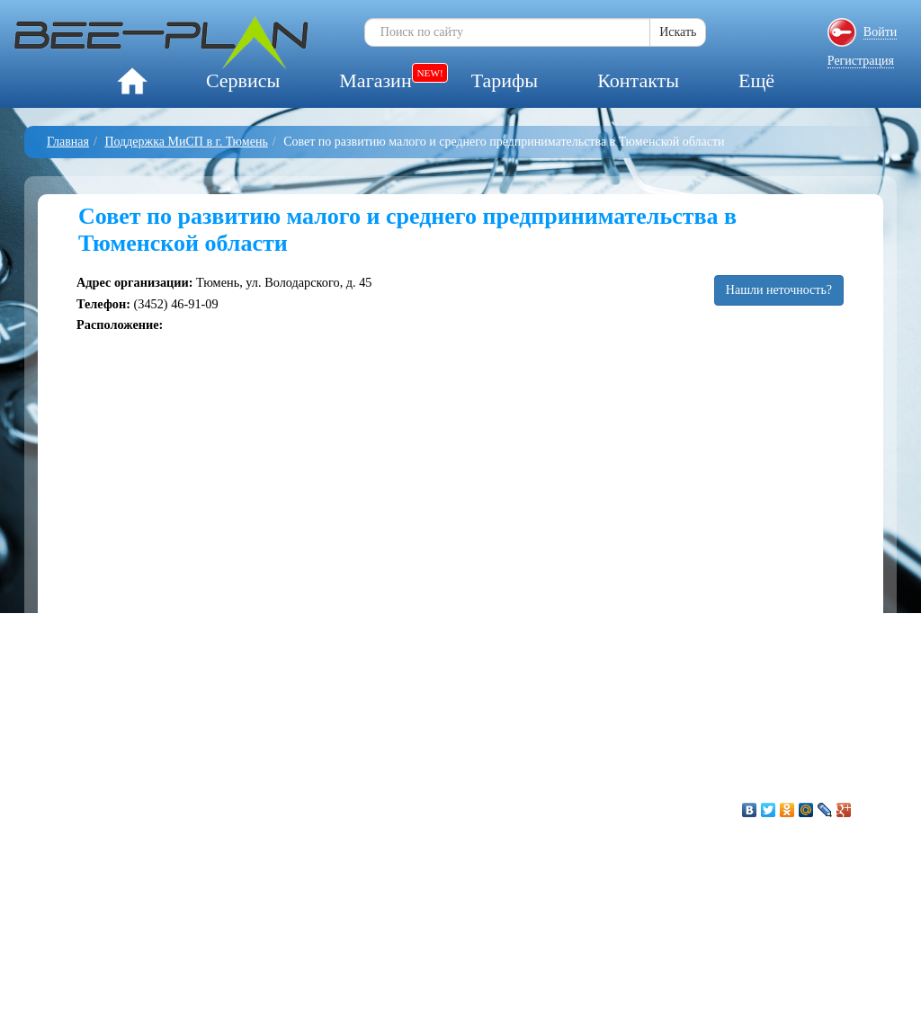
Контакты (638, 80)
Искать (677, 32)
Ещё (756, 80)
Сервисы (243, 80)
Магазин (375, 80)
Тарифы (504, 80)
